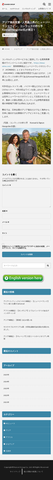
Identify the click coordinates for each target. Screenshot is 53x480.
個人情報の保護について (33, 471)
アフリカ (9, 437)
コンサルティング (28, 9)
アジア (8, 430)
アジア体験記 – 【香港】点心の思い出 (18, 320)
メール (5, 222)
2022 (5, 395)
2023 (5, 388)
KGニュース (10, 423)
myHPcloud (14, 9)
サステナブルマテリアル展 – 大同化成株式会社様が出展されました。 (26, 328)
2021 (5, 402)
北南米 (8, 451)
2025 (5, 375)
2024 (5, 382)
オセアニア (10, 35)
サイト (4, 233)
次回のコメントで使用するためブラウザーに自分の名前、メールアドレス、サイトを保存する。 (26, 247)
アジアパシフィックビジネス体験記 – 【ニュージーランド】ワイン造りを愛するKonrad (26, 302)
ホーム (4, 9)
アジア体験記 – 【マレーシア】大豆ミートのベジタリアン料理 (26, 337)
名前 (4, 211)
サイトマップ (15, 471)
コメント (6, 185)
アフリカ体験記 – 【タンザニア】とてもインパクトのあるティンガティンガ (26, 312)
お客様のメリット (45, 9)
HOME (7, 49)
